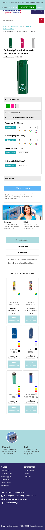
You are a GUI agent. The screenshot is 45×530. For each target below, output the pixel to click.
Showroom (27, 476)
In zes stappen (6, 476)
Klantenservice (29, 470)
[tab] (22, 240)
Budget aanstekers (8, 29)
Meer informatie (12, 7)
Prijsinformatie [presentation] (22, 246)
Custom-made (6, 483)
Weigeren (40, 7)
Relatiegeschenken (16, 26)
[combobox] (20, 20)
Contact (26, 473)
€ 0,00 (34, 10)
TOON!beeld (5, 480)
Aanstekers (29, 26)
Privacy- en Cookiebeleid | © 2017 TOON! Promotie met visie (22, 526)
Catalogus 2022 (6, 473)
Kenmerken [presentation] (22, 252)
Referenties (5, 486)
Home (5, 26)
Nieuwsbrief (5, 470)
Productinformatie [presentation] (22, 240)
